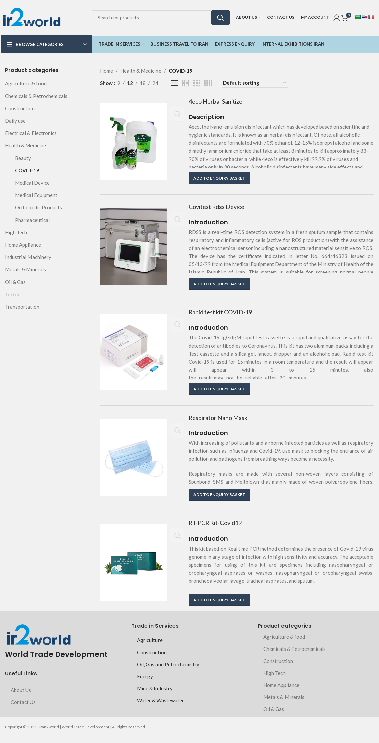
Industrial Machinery (28, 257)
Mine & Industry (155, 695)
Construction (20, 108)
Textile (12, 294)
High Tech (16, 232)
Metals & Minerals (25, 269)
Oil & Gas (15, 282)
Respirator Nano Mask (222, 422)
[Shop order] (255, 83)
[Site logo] (31, 17)
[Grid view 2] (185, 83)
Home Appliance (23, 245)
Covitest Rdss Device (220, 208)
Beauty (23, 158)
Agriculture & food (26, 83)
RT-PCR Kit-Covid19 (218, 529)
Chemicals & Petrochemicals (36, 96)
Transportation (22, 307)
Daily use (15, 121)
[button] (219, 179)
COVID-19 (27, 170)
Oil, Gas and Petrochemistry (168, 671)
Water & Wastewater (160, 707)
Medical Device (32, 183)
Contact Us (23, 709)
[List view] (174, 83)
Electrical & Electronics (31, 133)
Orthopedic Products (38, 207)
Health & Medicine (25, 145)
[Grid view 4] (208, 83)
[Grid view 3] (196, 83)
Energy (145, 683)
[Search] (160, 17)
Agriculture (150, 646)
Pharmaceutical (32, 220)
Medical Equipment (36, 195)
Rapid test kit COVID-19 (224, 315)
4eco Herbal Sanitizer (220, 101)
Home (106, 71)
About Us (21, 697)
